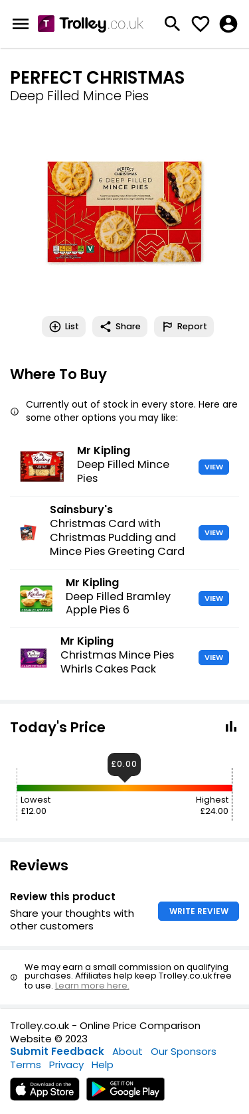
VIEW (214, 466)
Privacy (66, 1065)
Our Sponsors (183, 1051)
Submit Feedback (57, 1051)
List (63, 326)
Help (103, 1065)
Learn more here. (92, 985)
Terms (25, 1065)
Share (120, 326)
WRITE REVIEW (198, 911)
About (127, 1051)
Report (184, 326)
